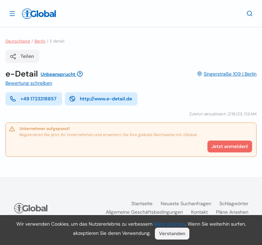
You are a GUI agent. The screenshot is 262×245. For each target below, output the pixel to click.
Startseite (141, 203)
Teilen (22, 56)
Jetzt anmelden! (230, 146)
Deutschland (17, 41)
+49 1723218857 (33, 98)
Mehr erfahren (169, 224)
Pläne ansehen (232, 212)
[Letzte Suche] (250, 13)
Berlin (39, 41)
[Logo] (39, 13)
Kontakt (199, 212)
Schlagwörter (233, 203)
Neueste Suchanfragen (186, 203)
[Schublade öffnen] (12, 13)
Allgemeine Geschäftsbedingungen (144, 212)
